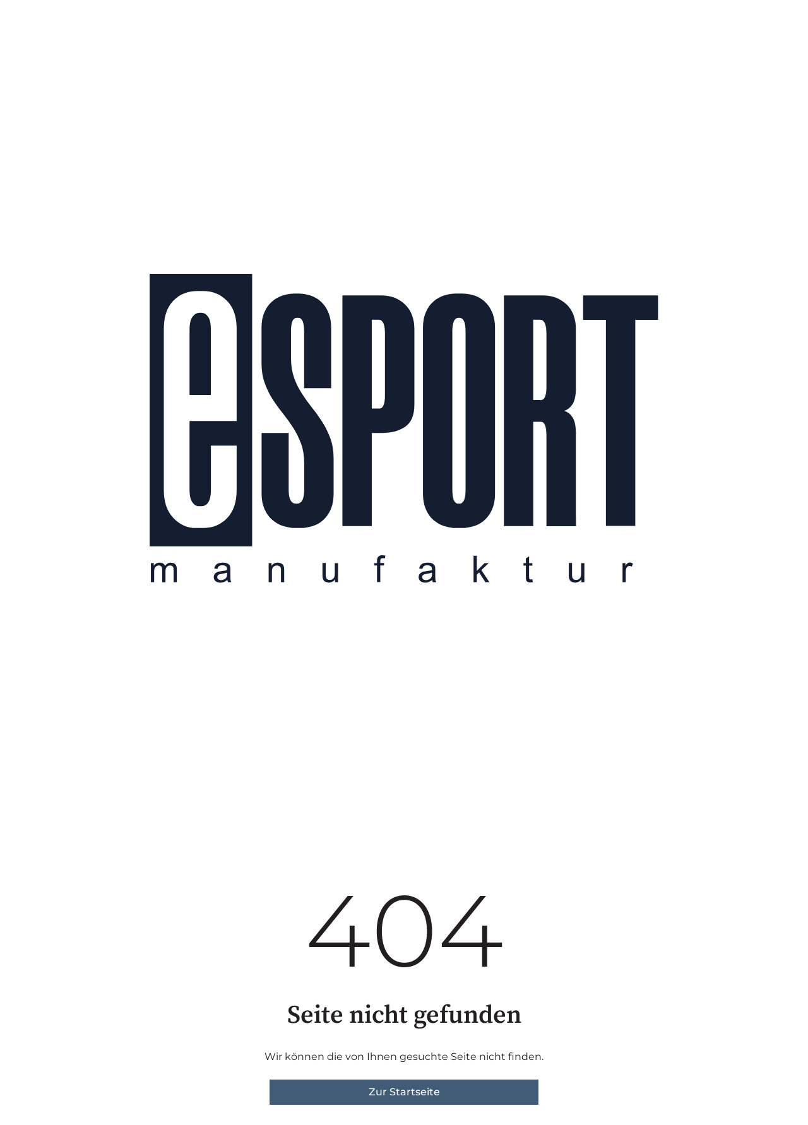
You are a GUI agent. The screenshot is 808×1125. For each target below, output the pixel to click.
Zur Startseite (404, 1092)
